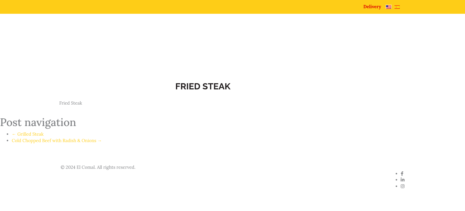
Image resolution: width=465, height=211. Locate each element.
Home (214, 37)
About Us (248, 37)
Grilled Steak (27, 134)
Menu (321, 37)
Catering (355, 37)
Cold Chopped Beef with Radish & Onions (57, 140)
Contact (391, 37)
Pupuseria (287, 37)
